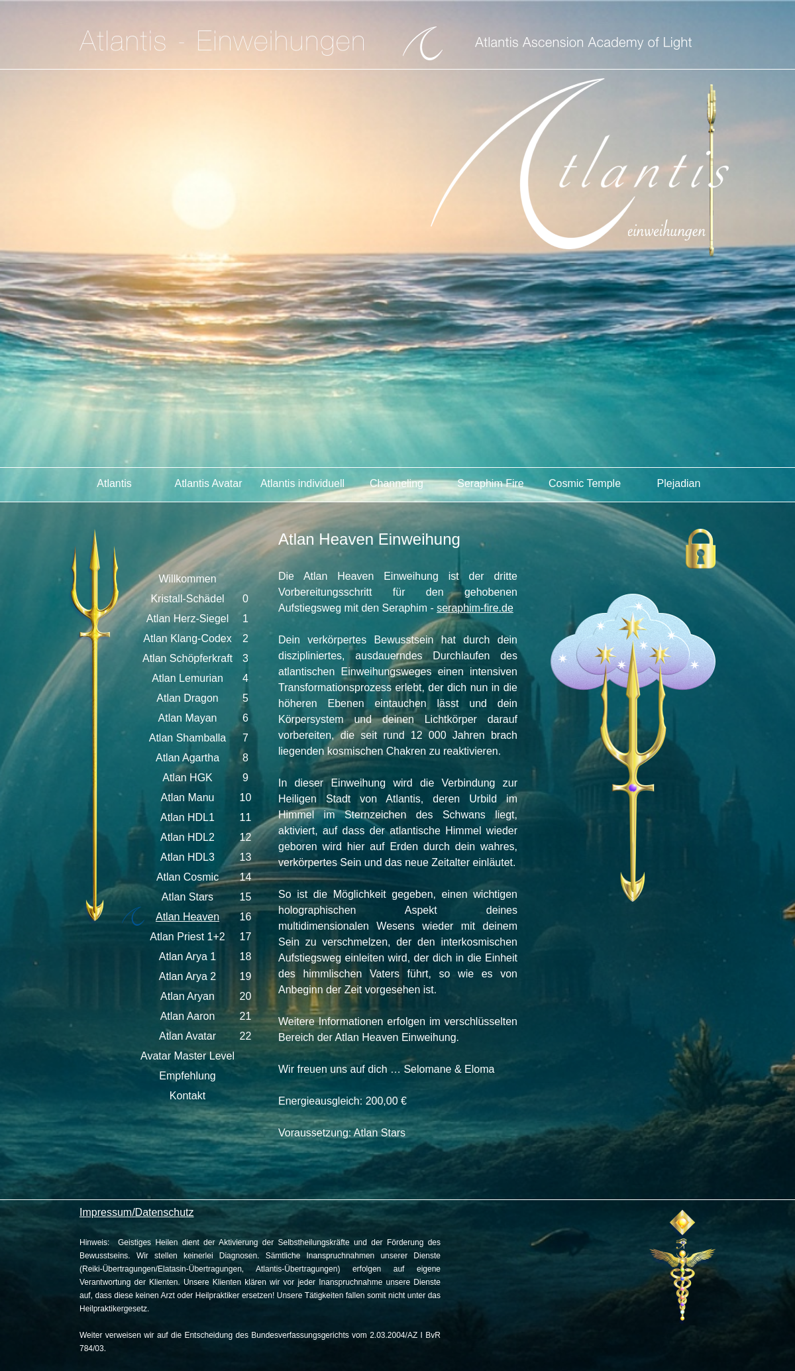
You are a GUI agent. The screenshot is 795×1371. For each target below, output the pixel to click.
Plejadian (679, 483)
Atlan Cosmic (187, 877)
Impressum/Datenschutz (137, 1212)
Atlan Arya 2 (187, 976)
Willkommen (187, 578)
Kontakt (187, 1095)
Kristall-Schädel (187, 598)
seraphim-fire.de (475, 608)
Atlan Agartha (187, 757)
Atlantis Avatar (208, 483)
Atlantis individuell (302, 483)
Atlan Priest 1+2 (187, 936)
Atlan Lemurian (187, 678)
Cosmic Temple (585, 483)
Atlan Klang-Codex (187, 638)
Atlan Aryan (187, 996)
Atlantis (114, 483)
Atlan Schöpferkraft (187, 658)
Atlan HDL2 (187, 837)
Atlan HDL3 (187, 857)
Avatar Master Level (187, 1056)
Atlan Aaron (187, 1016)
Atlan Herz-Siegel (187, 618)
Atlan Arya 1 (187, 956)
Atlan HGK (187, 777)
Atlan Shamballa (188, 737)
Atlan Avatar (187, 1036)
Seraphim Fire (490, 483)
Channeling (396, 483)
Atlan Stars (187, 897)
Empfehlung (187, 1075)
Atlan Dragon (187, 698)
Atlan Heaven (187, 916)
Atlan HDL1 (187, 817)
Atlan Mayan (187, 718)
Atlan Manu (188, 797)
